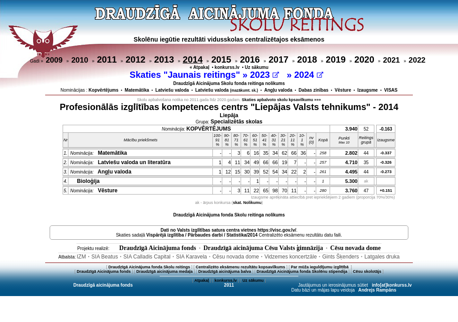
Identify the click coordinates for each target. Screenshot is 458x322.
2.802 (351, 153)
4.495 (351, 171)
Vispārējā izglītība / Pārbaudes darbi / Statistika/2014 (202, 235)
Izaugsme (367, 90)
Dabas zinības (314, 90)
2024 (308, 75)
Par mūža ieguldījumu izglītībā (320, 267)
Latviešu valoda (172, 90)
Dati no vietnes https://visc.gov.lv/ (228, 230)
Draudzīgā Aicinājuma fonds (157, 248)
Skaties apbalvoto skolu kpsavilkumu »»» (281, 99)
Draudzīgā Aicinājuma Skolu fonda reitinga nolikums (229, 83)
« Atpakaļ (199, 67)
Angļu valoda (278, 90)
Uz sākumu (256, 67)
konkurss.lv (227, 67)
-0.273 (386, 171)
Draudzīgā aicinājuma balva (224, 271)
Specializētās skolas (237, 122)
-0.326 (386, 162)
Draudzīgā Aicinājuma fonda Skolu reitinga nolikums (229, 214)
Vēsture (343, 90)
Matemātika (137, 90)
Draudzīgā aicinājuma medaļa (164, 271)
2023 (264, 75)
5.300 (351, 181)
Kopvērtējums (104, 90)
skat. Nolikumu (247, 202)
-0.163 (386, 129)
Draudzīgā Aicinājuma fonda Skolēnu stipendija (302, 271)
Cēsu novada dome (355, 248)
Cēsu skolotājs (367, 271)
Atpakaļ (201, 280)
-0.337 (386, 153)
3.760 (351, 190)
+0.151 (386, 190)
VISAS (391, 90)
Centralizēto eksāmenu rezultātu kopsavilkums (240, 267)
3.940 (351, 128)
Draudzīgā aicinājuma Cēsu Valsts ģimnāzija (263, 248)
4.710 (351, 162)
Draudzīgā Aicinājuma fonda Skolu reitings (149, 267)
